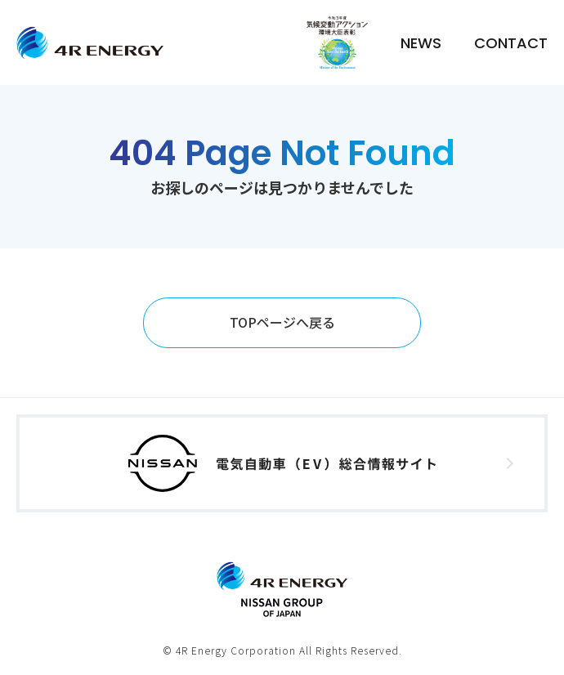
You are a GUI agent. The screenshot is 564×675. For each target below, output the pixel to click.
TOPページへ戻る (282, 322)
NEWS (421, 43)
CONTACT (511, 43)
